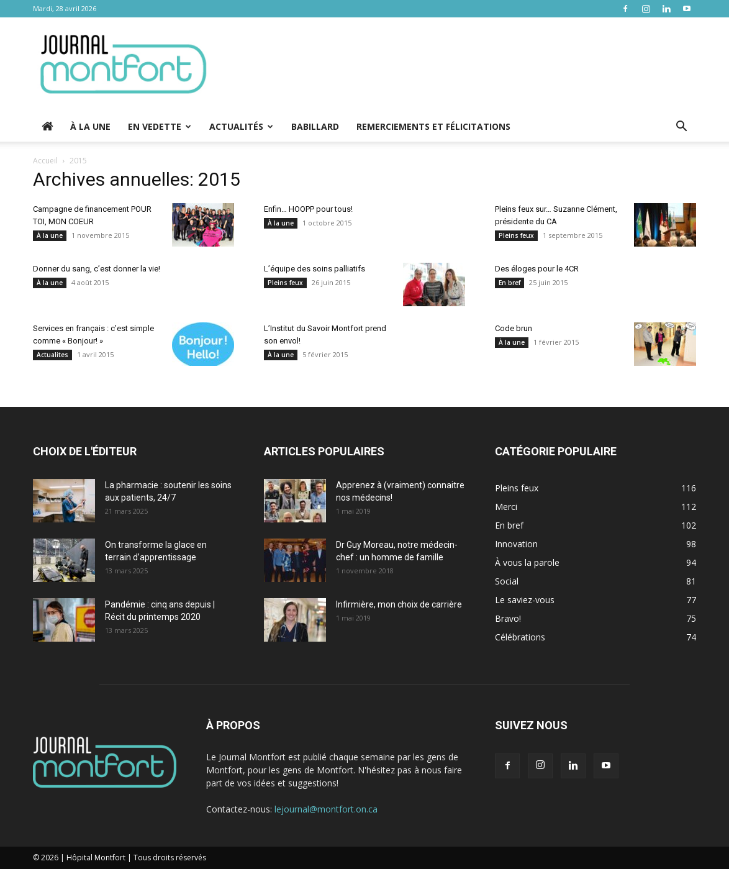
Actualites (52, 354)
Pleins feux (516, 235)
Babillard (315, 126)
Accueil (45, 160)
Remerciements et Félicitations (433, 126)
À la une (90, 126)
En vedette (159, 126)
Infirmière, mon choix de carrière (399, 604)
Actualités (241, 126)
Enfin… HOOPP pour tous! (308, 209)
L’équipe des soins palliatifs (314, 268)
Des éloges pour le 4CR (537, 268)
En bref (509, 282)
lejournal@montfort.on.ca (326, 809)
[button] (681, 128)
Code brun (513, 328)
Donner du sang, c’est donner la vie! (96, 268)
